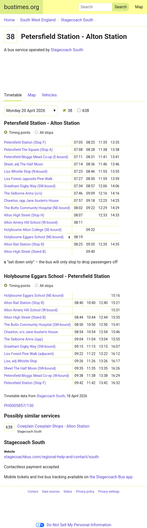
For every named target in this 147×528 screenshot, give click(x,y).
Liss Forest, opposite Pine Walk (28, 179)
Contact (33, 491)
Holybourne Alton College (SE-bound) (33, 230)
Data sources (51, 491)
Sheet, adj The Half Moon (23, 164)
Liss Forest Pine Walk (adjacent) (29, 354)
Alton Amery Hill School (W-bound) (31, 222)
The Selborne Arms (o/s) (23, 193)
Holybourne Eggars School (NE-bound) (37, 237)
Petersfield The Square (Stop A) (28, 150)
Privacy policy (85, 491)
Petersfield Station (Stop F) (25, 142)
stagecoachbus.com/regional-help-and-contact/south (51, 456)
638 (83, 110)
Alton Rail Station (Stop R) (24, 244)
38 (67, 110)
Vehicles (49, 95)
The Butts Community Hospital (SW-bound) (37, 325)
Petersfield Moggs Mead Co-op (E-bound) (36, 157)
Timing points (19, 133)
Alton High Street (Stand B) (25, 252)
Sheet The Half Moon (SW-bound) (30, 368)
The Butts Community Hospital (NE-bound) (37, 208)
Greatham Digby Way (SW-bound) (30, 186)
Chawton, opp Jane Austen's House (31, 201)
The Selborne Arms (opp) (23, 339)
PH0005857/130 (19, 405)
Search (95, 6)
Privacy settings (109, 491)
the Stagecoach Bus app (111, 477)
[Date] (31, 110)
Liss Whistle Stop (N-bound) (25, 171)
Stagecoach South (67, 49)
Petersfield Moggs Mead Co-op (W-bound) (36, 376)
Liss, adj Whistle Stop (20, 361)
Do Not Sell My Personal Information (73, 524)
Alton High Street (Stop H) (24, 215)
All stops (46, 133)
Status (68, 491)
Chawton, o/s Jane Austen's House (31, 332)
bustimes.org (21, 7)
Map (139, 7)
